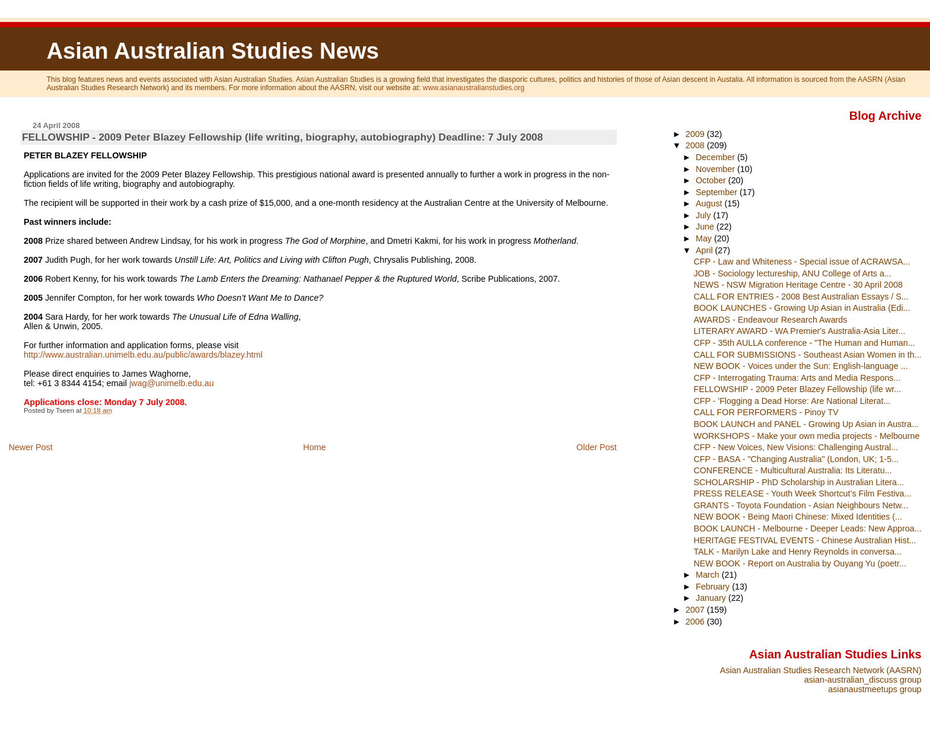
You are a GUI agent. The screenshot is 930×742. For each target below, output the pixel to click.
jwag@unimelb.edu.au (171, 383)
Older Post (597, 447)
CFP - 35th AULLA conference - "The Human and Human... (804, 343)
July (704, 215)
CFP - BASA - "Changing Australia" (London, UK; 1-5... (796, 459)
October (712, 180)
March (709, 574)
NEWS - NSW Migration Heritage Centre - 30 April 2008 (797, 284)
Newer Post (30, 447)
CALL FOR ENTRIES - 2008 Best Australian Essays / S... (800, 296)
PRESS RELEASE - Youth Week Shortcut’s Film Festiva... (802, 493)
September (718, 192)
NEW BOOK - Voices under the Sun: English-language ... (800, 366)
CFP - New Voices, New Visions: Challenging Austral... (795, 447)
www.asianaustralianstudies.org (473, 88)
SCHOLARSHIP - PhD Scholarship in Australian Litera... (798, 482)
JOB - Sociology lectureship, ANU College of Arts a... (792, 273)
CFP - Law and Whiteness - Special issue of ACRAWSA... (801, 261)
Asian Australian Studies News (212, 50)
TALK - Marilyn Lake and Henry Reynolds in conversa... (797, 551)
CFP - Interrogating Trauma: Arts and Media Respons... (796, 378)
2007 (696, 609)
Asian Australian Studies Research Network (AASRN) (821, 670)
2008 (696, 145)
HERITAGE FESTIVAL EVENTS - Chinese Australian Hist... (804, 540)
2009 (696, 134)
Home (314, 447)
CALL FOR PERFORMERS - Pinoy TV (765, 412)
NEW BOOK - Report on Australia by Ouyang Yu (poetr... (799, 563)
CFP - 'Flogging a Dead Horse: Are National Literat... (791, 401)
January (712, 598)
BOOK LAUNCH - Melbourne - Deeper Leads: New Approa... (807, 528)
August (710, 203)
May (705, 238)
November (716, 169)
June (706, 226)
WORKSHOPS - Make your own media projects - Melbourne (806, 436)
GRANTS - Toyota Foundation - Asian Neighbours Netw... (800, 505)
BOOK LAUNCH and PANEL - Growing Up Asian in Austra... (805, 424)
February (714, 586)
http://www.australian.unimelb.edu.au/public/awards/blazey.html (143, 354)
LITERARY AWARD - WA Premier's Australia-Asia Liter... (799, 331)
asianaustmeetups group (874, 689)
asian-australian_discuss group (863, 679)
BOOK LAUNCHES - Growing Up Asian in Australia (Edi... (801, 308)
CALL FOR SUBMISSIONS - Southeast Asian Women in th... (807, 354)
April (705, 250)
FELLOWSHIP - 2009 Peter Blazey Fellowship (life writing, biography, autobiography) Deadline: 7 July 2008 (282, 137)
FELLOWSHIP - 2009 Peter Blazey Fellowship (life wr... (797, 389)
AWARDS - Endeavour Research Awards (770, 319)
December (716, 157)
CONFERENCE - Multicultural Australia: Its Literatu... (792, 470)
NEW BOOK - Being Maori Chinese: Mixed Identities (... (797, 516)
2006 (696, 621)
